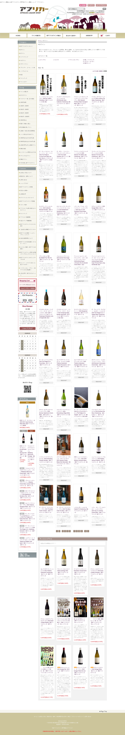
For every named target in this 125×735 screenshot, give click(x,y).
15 (85, 531)
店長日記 (28, 328)
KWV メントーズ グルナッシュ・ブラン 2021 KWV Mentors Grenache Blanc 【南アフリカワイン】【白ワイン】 (81, 460)
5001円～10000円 (24, 116)
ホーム (18, 35)
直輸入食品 (23, 148)
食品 (21, 74)
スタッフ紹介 (23, 204)
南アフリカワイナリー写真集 (27, 201)
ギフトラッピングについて (27, 197)
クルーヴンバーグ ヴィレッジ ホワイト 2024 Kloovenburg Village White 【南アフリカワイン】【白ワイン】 (63, 413)
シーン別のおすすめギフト (27, 134)
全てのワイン (23, 95)
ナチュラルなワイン (25, 155)
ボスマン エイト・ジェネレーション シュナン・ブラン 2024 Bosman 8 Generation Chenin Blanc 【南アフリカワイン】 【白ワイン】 (98, 363)
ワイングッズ (23, 78)
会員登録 (83, 5)
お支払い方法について (25, 172)
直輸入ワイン (23, 159)
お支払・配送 (53, 35)
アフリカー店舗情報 (25, 217)
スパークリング (24, 57)
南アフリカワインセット (26, 46)
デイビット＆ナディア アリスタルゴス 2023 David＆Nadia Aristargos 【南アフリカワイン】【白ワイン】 (97, 572)
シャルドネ (56, 59)
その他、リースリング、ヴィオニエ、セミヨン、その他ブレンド (89, 61)
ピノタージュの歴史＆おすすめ (28, 152)
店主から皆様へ (24, 190)
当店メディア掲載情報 (25, 220)
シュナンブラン (42, 59)
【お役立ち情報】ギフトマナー (28, 229)
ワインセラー (23, 81)
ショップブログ (24, 183)
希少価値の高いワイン (25, 127)
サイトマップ (23, 213)
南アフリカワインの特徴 (26, 187)
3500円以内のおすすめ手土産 (27, 141)
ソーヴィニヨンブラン (73, 59)
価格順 (101, 71)
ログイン (91, 5)
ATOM (27, 555)
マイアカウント (101, 5)
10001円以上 (23, 120)
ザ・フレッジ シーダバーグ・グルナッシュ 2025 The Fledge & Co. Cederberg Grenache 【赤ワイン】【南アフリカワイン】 (27, 529)
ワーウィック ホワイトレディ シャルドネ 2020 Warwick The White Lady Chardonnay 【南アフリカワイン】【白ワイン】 (81, 155)
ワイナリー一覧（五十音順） (27, 98)
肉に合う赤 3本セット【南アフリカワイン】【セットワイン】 (79, 620)
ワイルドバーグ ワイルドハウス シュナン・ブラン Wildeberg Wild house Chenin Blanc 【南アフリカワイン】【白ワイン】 (27, 472)
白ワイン (22, 53)
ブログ (71, 35)
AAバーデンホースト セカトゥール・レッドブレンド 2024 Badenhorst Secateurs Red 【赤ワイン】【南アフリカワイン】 (27, 494)
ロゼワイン (23, 60)
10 (81, 531)
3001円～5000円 (24, 113)
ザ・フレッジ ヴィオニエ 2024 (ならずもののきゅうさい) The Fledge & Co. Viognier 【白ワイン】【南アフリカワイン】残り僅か (81, 413)
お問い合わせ (89, 35)
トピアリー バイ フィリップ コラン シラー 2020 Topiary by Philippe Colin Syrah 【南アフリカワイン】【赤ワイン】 (27, 541)
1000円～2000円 (24, 106)
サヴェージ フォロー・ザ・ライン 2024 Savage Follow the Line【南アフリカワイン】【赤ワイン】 (80, 671)
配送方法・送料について (26, 176)
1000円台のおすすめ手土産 (27, 138)
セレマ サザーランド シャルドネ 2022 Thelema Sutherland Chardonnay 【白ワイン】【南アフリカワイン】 (47, 572)
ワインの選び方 (36, 35)
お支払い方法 (42, 716)
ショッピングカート (107, 35)
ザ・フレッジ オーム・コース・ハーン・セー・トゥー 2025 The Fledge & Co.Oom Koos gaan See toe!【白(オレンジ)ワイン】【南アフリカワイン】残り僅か (46, 156)
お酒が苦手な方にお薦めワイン (28, 145)
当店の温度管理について (26, 238)
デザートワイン (24, 64)
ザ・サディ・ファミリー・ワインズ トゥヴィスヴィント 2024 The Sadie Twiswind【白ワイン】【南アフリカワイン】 (63, 155)
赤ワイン (22, 49)
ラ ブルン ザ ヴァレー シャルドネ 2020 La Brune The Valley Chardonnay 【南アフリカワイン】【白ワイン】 (98, 100)
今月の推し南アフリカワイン (27, 163)
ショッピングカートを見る (28, 288)
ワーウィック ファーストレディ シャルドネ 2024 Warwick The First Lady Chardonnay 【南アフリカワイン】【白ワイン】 (98, 155)
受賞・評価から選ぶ (25, 123)
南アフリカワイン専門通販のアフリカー (63, 728)
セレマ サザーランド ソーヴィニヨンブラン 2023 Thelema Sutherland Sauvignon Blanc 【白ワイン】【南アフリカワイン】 (81, 363)
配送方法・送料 (51, 716)
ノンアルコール (24, 71)
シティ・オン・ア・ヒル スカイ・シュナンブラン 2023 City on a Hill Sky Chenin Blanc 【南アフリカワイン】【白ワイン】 (98, 511)
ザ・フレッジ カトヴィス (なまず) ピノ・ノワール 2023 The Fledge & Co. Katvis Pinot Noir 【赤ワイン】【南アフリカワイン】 (27, 517)
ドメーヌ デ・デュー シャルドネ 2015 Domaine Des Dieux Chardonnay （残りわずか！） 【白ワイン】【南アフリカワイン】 (98, 413)
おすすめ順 (95, 71)
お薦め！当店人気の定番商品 (27, 130)
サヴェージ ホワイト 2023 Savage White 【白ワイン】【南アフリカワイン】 (98, 208)
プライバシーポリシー (77, 716)
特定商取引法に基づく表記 (63, 716)
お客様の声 (23, 194)
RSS (26, 554)
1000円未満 (23, 102)
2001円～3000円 (24, 109)
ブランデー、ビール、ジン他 (27, 67)
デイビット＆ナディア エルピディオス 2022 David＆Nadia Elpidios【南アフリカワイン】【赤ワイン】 (47, 622)
